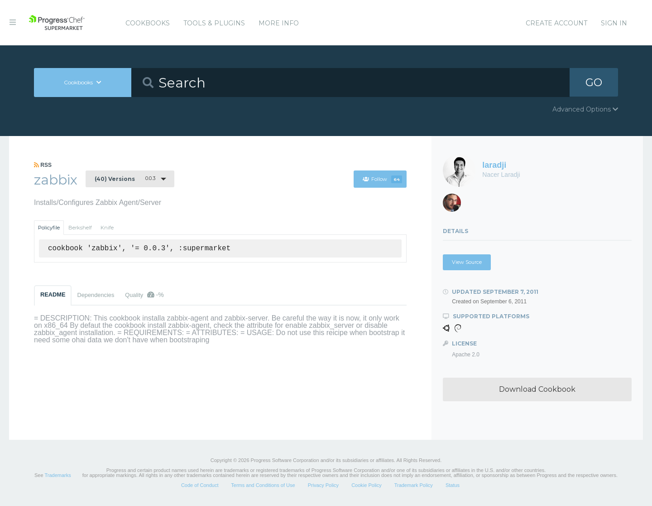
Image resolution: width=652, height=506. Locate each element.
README (52, 294)
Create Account (556, 23)
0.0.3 (125, 178)
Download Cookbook (537, 389)
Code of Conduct (200, 485)
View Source (467, 262)
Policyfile (49, 227)
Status (453, 485)
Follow (382, 179)
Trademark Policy (413, 485)
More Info (279, 23)
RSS (43, 165)
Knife (107, 227)
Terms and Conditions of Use (263, 485)
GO (593, 82)
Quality (144, 294)
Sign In (614, 23)
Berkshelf (80, 227)
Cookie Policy (366, 485)
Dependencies (95, 295)
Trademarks (57, 475)
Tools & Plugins (214, 23)
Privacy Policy (323, 485)
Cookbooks (147, 23)
